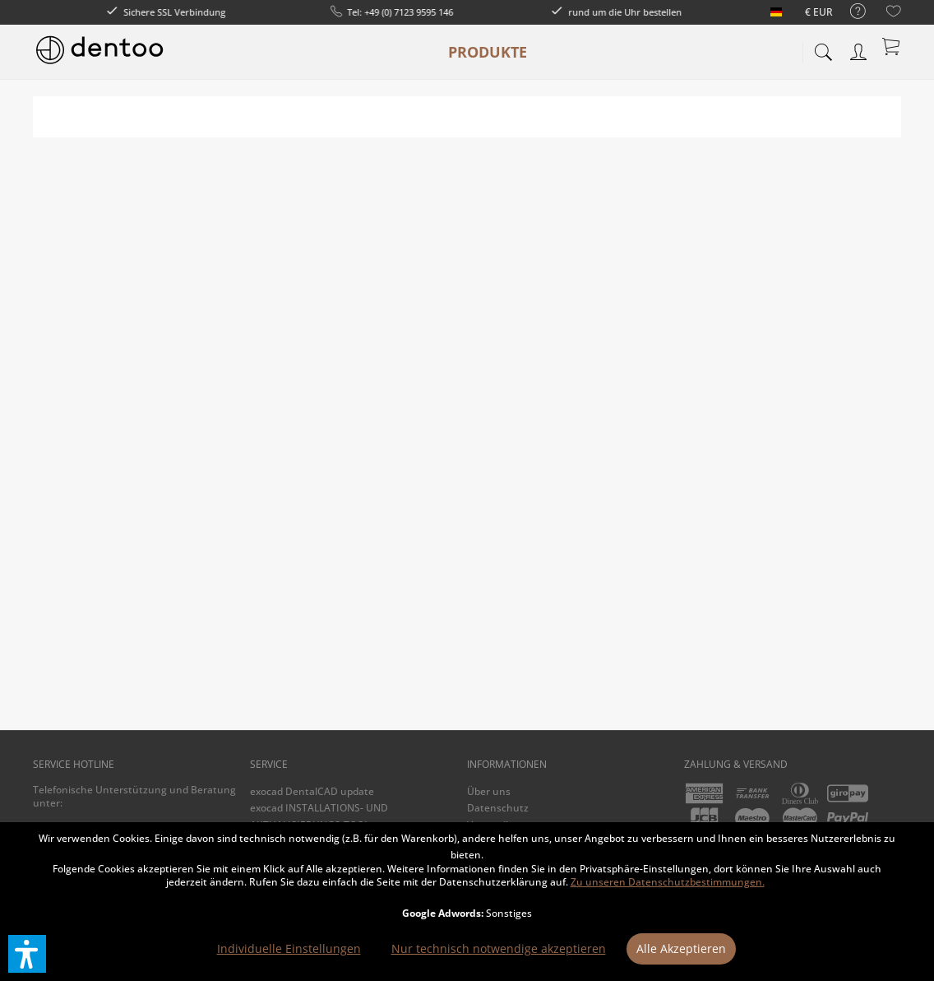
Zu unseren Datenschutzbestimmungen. (668, 882)
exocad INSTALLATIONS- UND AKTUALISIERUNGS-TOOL (319, 816)
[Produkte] (487, 52)
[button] (27, 954)
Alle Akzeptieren (681, 948)
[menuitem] (850, 12)
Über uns (489, 791)
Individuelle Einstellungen (289, 948)
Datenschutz (498, 808)
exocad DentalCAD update (312, 791)
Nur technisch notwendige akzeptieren (498, 948)
